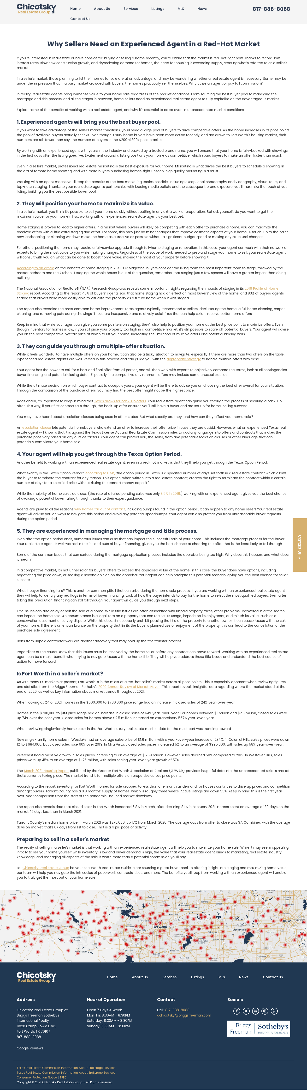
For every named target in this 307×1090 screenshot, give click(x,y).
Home (75, 8)
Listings (157, 8)
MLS (181, 8)
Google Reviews (30, 1048)
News (202, 8)
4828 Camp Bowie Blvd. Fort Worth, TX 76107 (36, 1028)
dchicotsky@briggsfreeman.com (184, 1015)
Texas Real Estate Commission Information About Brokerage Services (66, 1068)
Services (131, 8)
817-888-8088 (271, 9)
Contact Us (80, 18)
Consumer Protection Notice (37, 1077)
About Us (102, 8)
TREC (63, 1077)
